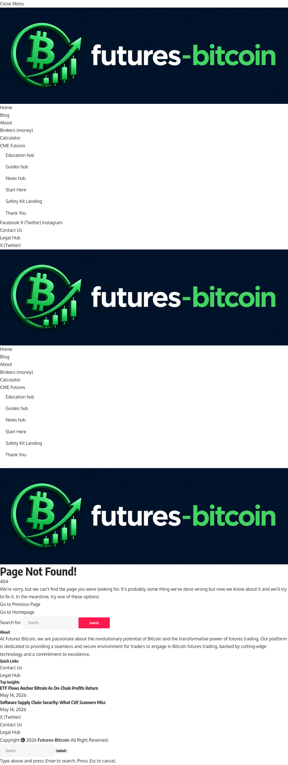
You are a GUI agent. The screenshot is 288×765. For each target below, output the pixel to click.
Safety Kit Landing (24, 201)
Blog (4, 115)
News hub (15, 178)
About (6, 122)
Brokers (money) (16, 130)
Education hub (20, 155)
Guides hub (17, 167)
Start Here (16, 190)
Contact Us (11, 230)
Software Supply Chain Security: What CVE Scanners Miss (53, 702)
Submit (61, 751)
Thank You (16, 213)
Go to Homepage (17, 612)
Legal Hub (10, 238)
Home (6, 107)
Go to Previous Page (20, 604)
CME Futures (12, 145)
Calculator (10, 138)
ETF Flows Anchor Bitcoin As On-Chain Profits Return (49, 688)
